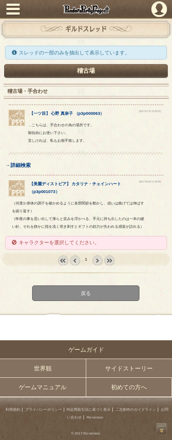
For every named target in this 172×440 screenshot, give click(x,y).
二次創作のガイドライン (136, 410)
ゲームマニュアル (43, 387)
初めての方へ (129, 387)
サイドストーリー (129, 368)
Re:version (95, 417)
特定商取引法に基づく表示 (89, 410)
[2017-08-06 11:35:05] (150, 182)
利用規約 (13, 410)
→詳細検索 (17, 165)
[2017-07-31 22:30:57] (150, 111)
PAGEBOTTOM (161, 429)
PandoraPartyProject (86, 9)
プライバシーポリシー (43, 410)
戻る (86, 292)
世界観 (43, 368)
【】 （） (67, 113)
